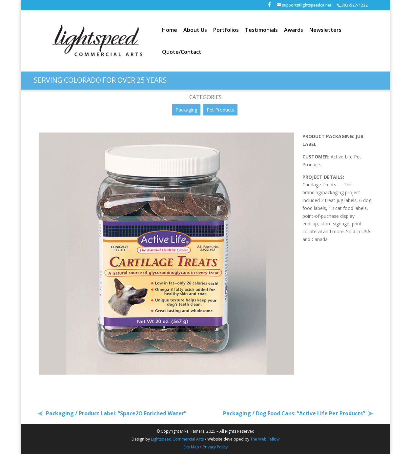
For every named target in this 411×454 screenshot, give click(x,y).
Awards (293, 30)
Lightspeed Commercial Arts (177, 439)
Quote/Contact (181, 52)
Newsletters (325, 30)
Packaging (186, 110)
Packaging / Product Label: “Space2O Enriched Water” (115, 413)
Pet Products (220, 110)
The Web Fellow (264, 439)
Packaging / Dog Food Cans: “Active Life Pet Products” (294, 413)
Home (169, 30)
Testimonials (261, 30)
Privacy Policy (215, 447)
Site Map (191, 447)
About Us (195, 30)
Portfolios (226, 30)
